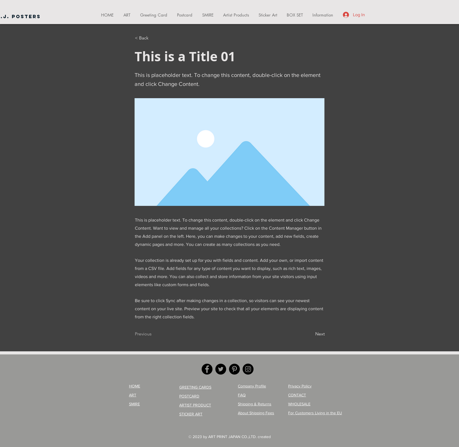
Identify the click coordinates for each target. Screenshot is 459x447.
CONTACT (297, 395)
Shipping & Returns (254, 404)
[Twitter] (220, 369)
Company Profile (252, 386)
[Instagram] (248, 369)
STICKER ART (190, 414)
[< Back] (153, 38)
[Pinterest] (234, 369)
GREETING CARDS (195, 387)
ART (132, 395)
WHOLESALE (299, 404)
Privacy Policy (300, 386)
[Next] (311, 334)
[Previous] (153, 334)
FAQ (242, 395)
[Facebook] (207, 369)
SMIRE (134, 404)
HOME (134, 386)
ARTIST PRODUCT (195, 405)
